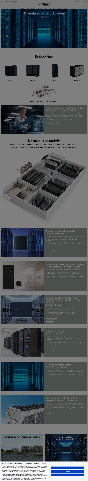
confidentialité (14, 478)
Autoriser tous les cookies (67, 474)
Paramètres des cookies (67, 467)
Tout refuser (67, 471)
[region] (44, 471)
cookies (46, 476)
